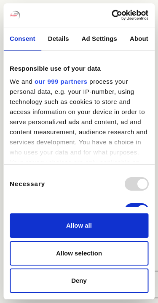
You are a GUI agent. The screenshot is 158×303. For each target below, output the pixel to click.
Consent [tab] (22, 38)
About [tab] (139, 38)
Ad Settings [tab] (99, 38)
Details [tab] (58, 38)
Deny (79, 280)
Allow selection (79, 253)
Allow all (79, 225)
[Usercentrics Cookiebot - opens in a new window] (112, 15)
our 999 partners (61, 81)
